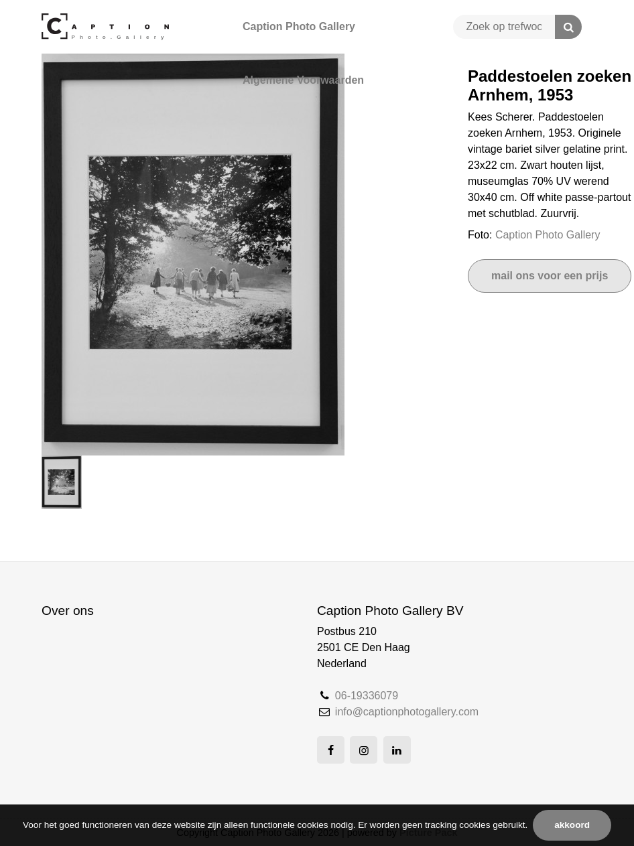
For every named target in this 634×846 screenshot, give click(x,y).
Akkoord (572, 825)
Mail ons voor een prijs (549, 275)
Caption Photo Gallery (299, 26)
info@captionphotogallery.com (407, 711)
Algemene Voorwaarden (303, 80)
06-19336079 (366, 695)
